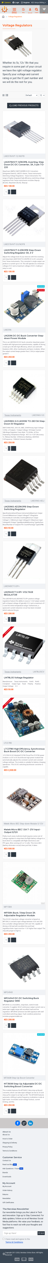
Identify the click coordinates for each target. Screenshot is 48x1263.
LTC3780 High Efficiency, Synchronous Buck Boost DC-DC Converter (24, 750)
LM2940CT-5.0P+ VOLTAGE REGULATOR (18, 593)
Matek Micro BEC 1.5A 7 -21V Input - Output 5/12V (22, 830)
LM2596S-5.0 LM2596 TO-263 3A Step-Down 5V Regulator (24, 422)
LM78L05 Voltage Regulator (19, 677)
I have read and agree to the (16, 1241)
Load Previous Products (25, 105)
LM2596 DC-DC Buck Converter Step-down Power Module (24, 337)
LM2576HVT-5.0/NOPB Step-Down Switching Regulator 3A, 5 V (22, 251)
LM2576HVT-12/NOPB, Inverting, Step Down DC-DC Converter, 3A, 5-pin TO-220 (24, 165)
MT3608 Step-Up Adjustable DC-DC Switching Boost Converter (23, 1085)
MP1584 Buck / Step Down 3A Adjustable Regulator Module (19, 914)
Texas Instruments (12, 415)
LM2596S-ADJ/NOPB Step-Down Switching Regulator (21, 508)
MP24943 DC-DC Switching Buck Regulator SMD (21, 999)
